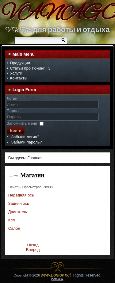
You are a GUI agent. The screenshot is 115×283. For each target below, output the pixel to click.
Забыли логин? (25, 137)
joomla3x (57, 279)
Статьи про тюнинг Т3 (30, 68)
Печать (15, 187)
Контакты (18, 78)
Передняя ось (21, 195)
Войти (15, 130)
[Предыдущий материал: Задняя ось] (33, 245)
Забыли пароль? (26, 142)
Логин (12, 98)
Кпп (11, 220)
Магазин (32, 175)
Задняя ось (18, 203)
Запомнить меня (22, 123)
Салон (14, 228)
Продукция (20, 63)
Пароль (14, 110)
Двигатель (17, 211)
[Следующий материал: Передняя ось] (33, 249)
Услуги (16, 73)
